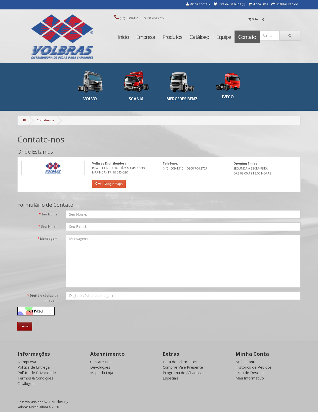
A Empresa (26, 361)
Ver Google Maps (108, 184)
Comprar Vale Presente (183, 367)
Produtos (172, 36)
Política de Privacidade (36, 372)
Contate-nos (45, 120)
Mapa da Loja (101, 372)
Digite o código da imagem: (44, 298)
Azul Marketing (56, 401)
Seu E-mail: (49, 226)
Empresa (145, 36)
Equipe (223, 36)
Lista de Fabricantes (180, 361)
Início (123, 36)
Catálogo (199, 36)
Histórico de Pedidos (254, 367)
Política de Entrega (33, 367)
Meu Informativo (250, 378)
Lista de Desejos (250, 372)
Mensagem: (49, 239)
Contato (247, 36)
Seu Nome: (49, 214)
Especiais (171, 378)
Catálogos (26, 383)
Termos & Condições (35, 378)
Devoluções (100, 367)
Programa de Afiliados (182, 372)
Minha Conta (246, 361)
